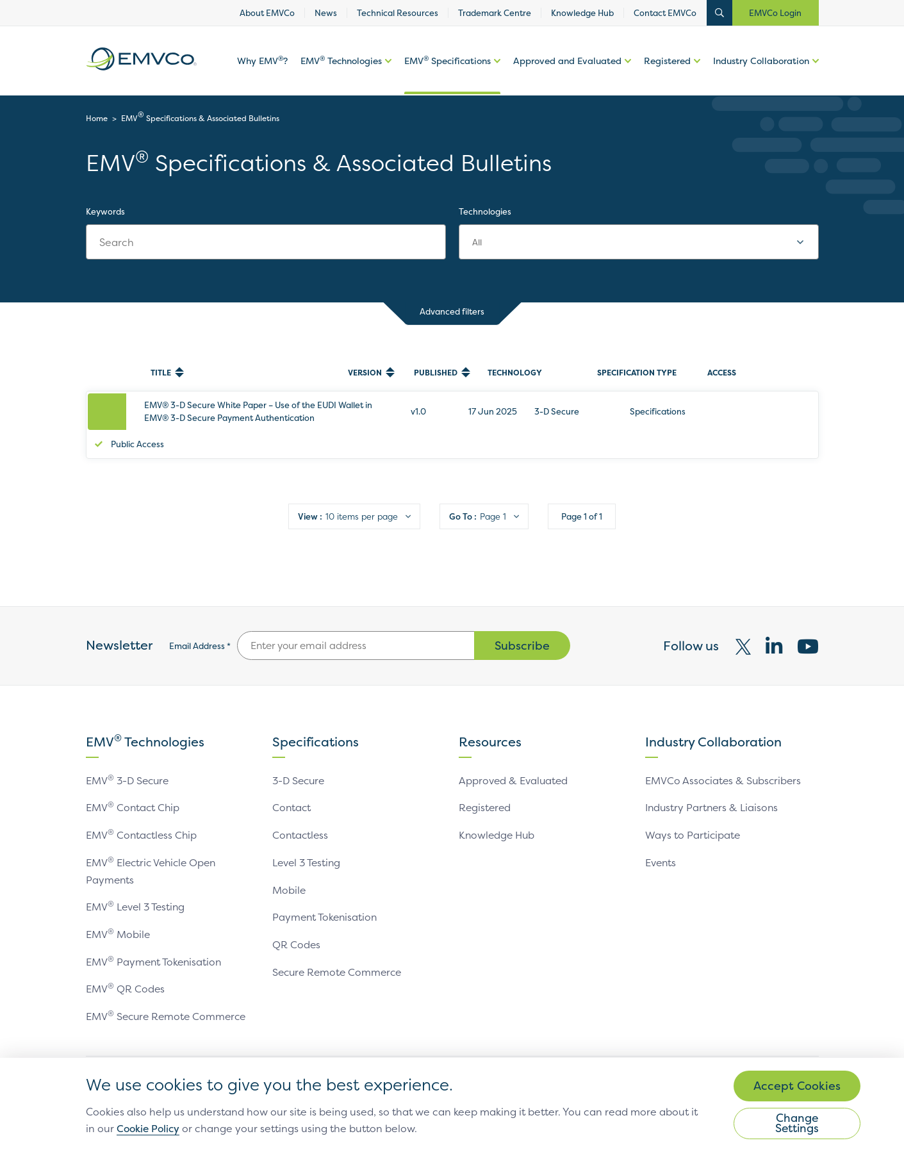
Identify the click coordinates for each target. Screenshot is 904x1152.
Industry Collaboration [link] (761, 62)
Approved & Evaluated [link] (514, 765)
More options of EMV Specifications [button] (495, 75)
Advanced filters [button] (452, 313)
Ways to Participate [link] (693, 819)
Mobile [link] (289, 873)
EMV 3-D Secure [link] (129, 765)
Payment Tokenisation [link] (326, 900)
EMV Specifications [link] (447, 62)
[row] (452, 417)
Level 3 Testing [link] (308, 846)
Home (97, 118)
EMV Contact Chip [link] (133, 792)
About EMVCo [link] (267, 13)
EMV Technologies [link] (341, 62)
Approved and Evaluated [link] (567, 62)
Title (161, 372)
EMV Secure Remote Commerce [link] (168, 997)
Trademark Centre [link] (494, 13)
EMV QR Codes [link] (125, 970)
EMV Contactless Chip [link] (142, 819)
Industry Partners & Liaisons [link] (713, 792)
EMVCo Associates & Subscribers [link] (724, 765)
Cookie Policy (219, 1128)
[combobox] (638, 242)
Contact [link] (292, 792)
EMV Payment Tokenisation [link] (155, 943)
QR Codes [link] (296, 926)
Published (435, 372)
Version (365, 372)
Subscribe (522, 630)
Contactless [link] (301, 819)
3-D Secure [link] (300, 765)
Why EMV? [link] (262, 62)
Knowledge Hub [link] (582, 13)
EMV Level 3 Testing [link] (137, 889)
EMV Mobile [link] (118, 916)
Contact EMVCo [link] (665, 13)
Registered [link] (667, 62)
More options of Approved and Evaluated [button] (626, 75)
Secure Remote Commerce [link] (339, 953)
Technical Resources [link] (397, 13)
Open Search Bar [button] (719, 13)
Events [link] (661, 846)
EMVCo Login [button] (775, 13)
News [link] (326, 13)
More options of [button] (386, 75)
